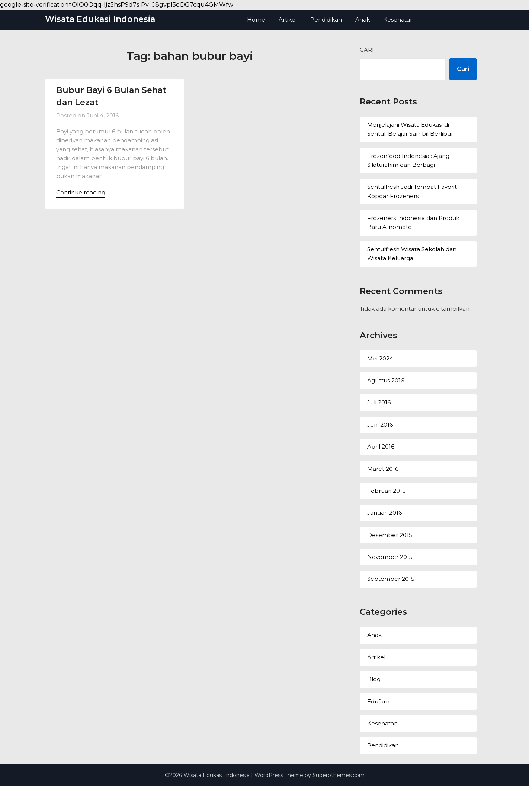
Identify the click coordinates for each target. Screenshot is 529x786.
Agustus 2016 (385, 380)
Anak (362, 19)
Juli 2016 (379, 402)
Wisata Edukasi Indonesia (100, 19)
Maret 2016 (382, 468)
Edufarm (379, 701)
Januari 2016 (384, 512)
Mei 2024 (380, 358)
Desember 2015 (389, 534)
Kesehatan (398, 19)
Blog (374, 679)
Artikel (288, 19)
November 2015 (390, 556)
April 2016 (380, 446)
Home (256, 19)
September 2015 (390, 578)
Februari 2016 (386, 490)
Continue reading (80, 192)
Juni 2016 (380, 424)
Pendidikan (326, 19)
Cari (367, 49)
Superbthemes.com (338, 775)
